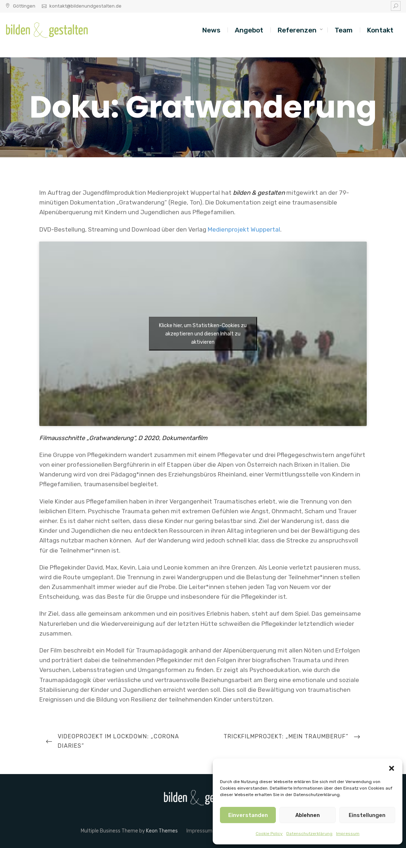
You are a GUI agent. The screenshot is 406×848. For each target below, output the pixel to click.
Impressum (347, 833)
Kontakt (380, 30)
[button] (391, 767)
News (211, 30)
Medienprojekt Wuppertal (244, 229)
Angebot (249, 30)
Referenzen (297, 30)
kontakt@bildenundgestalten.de (85, 6)
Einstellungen (367, 815)
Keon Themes (162, 831)
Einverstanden (248, 815)
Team (344, 30)
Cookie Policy (269, 833)
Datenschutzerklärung (309, 833)
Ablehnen (307, 815)
